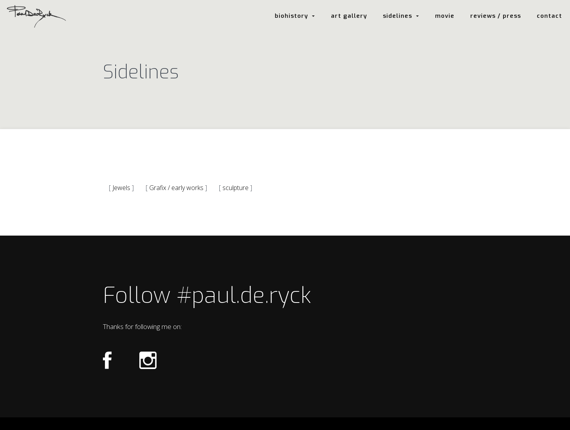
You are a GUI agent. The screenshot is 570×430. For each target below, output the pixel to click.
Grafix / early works (176, 187)
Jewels (121, 187)
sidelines (401, 16)
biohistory (295, 16)
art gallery (349, 16)
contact (549, 16)
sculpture (235, 187)
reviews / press (495, 16)
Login (284, 424)
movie (444, 16)
